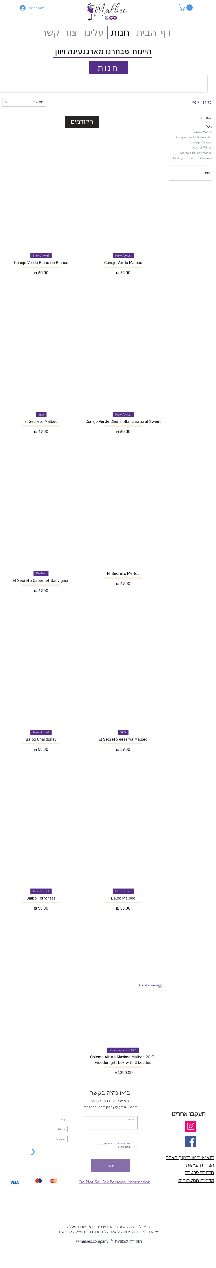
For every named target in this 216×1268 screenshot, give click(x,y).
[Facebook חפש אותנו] (190, 1141)
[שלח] (110, 1165)
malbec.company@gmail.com (111, 1107)
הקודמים (82, 122)
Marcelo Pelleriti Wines (196, 152)
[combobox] (24, 102)
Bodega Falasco (201, 142)
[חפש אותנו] (190, 1126)
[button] (186, 7)
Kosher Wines (202, 147)
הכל (209, 126)
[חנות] (108, 67)
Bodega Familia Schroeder (193, 137)
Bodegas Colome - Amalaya (192, 158)
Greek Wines (203, 131)
